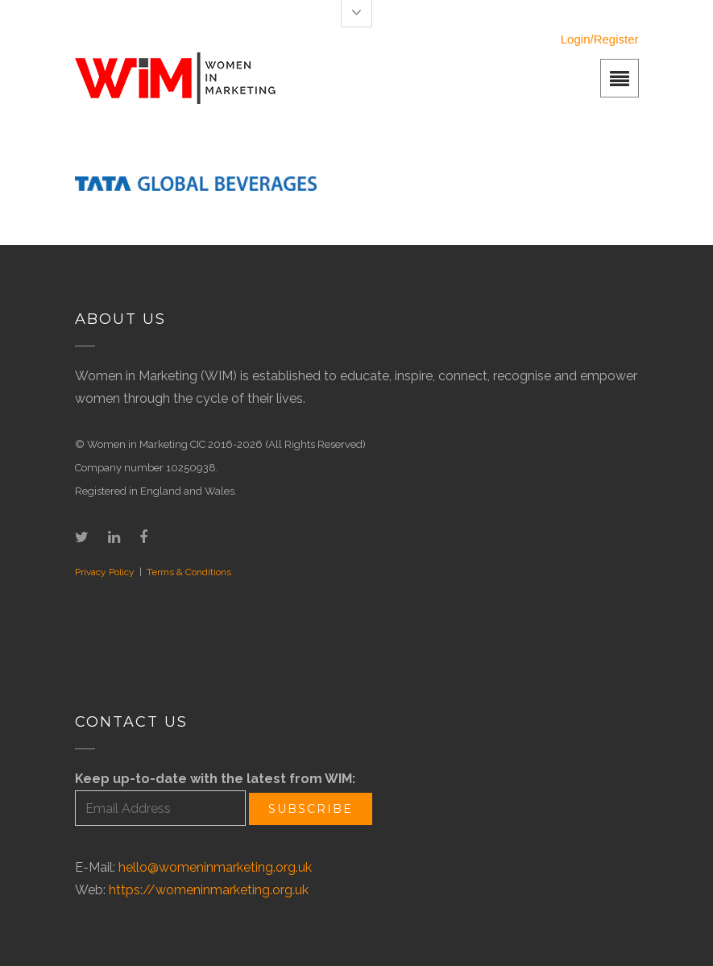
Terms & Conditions (189, 572)
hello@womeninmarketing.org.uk (215, 867)
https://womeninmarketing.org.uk (209, 890)
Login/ (577, 39)
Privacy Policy (105, 572)
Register (616, 39)
